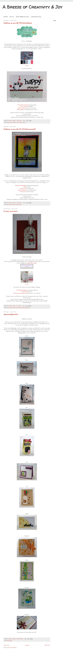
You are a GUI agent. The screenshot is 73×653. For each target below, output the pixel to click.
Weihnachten (28, 307)
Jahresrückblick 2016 (10, 314)
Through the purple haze (23, 105)
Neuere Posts (6, 645)
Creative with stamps (32, 263)
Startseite (5, 16)
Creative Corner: (23, 188)
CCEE (25, 187)
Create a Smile (15, 307)
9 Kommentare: (19, 305)
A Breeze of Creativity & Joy (32, 7)
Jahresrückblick (9, 640)
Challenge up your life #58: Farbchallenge (17, 23)
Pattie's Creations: (22, 108)
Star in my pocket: (25, 106)
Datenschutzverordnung (36, 16)
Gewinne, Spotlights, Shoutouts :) (22, 16)
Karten (21, 122)
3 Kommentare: (19, 120)
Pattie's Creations (22, 190)
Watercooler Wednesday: (20, 185)
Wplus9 (24, 122)
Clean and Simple (17, 122)
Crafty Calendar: (20, 109)
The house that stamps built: (20, 293)
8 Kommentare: (19, 202)
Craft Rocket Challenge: (21, 290)
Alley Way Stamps (10, 204)
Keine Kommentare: (20, 638)
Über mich (12, 16)
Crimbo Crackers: (25, 291)
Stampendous (23, 307)
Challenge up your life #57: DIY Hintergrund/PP (19, 129)
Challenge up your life (10, 122)
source (26, 65)
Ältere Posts (47, 645)
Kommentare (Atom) (12, 647)
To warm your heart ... (10, 211)
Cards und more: (24, 191)
